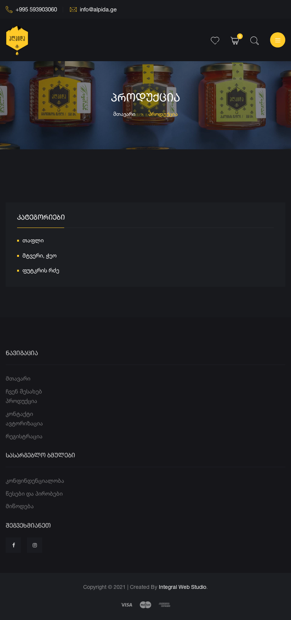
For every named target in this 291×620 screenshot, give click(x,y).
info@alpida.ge (93, 9)
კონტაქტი (19, 427)
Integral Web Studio (182, 587)
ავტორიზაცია (24, 436)
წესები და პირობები (34, 507)
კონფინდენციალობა (35, 494)
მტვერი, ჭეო (39, 256)
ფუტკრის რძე (40, 271)
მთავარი (124, 114)
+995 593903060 (31, 9)
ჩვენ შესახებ (24, 404)
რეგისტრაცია (24, 449)
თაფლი (33, 241)
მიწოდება (20, 519)
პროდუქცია (21, 414)
